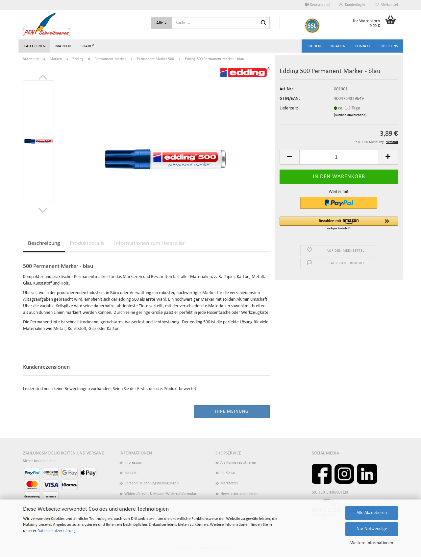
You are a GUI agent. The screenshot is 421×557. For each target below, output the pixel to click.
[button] (317, 5)
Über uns (389, 46)
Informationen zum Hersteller (149, 243)
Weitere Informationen (371, 543)
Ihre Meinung (232, 411)
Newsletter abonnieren (239, 494)
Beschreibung (44, 243)
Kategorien (34, 46)
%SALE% (338, 46)
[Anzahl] (338, 157)
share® (87, 46)
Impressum (133, 463)
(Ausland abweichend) (350, 115)
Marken (63, 46)
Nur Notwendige (372, 528)
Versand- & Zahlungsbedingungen (151, 483)
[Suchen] (263, 23)
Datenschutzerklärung (56, 531)
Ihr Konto (227, 473)
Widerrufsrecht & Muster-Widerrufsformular (160, 494)
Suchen (314, 46)
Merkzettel (386, 5)
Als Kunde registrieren (238, 463)
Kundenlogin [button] (352, 5)
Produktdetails (87, 243)
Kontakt (363, 46)
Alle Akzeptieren (372, 512)
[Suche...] (161, 23)
